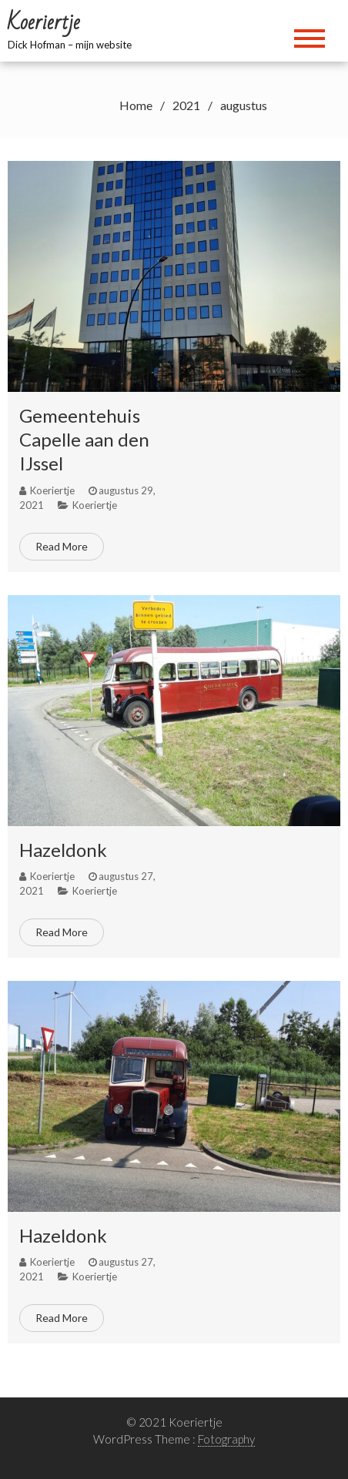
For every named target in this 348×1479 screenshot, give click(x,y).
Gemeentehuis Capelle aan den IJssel (84, 439)
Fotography (226, 1439)
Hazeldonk (63, 849)
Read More (61, 546)
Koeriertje (94, 505)
